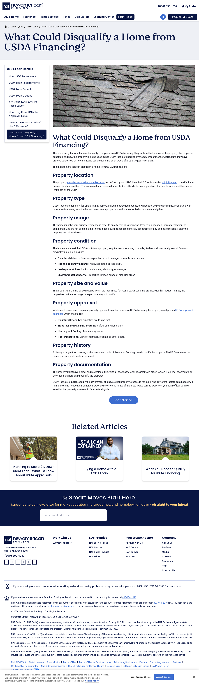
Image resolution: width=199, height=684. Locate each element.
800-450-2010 (146, 586)
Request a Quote (182, 17)
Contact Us (168, 570)
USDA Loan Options (20, 95)
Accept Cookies (163, 679)
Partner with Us (134, 543)
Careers (166, 556)
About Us (167, 543)
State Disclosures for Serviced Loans (86, 666)
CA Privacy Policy (160, 666)
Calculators (82, 17)
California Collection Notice (136, 666)
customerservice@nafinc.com (62, 606)
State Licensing (36, 662)
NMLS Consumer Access (53, 666)
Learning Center (104, 17)
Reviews (166, 547)
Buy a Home (11, 17)
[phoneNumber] (167, 6)
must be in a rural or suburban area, (86, 182)
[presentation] (133, 515)
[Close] (194, 678)
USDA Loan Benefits (20, 89)
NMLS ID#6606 (18, 662)
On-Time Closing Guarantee (24, 666)
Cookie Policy (113, 666)
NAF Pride (94, 556)
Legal (165, 565)
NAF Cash (131, 556)
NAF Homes (132, 552)
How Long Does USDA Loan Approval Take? (25, 114)
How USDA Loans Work (22, 76)
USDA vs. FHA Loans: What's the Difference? (25, 124)
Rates (66, 17)
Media (165, 552)
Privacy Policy (53, 662)
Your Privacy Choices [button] (21, 670)
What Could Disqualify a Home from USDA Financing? (26, 134)
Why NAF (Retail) (62, 543)
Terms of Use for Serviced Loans (95, 662)
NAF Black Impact (99, 552)
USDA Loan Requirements (24, 83)
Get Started (123, 400)
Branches (167, 561)
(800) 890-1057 (14, 556)
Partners (177, 662)
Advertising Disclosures (125, 662)
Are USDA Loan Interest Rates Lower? (23, 104)
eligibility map (169, 182)
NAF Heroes (95, 547)
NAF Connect (133, 547)
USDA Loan (32, 26)
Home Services (49, 17)
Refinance (29, 17)
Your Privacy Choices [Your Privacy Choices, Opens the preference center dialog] (141, 679)
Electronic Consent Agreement (154, 662)
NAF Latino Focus (98, 543)
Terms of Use (69, 662)
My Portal (189, 6)
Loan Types (125, 17)
